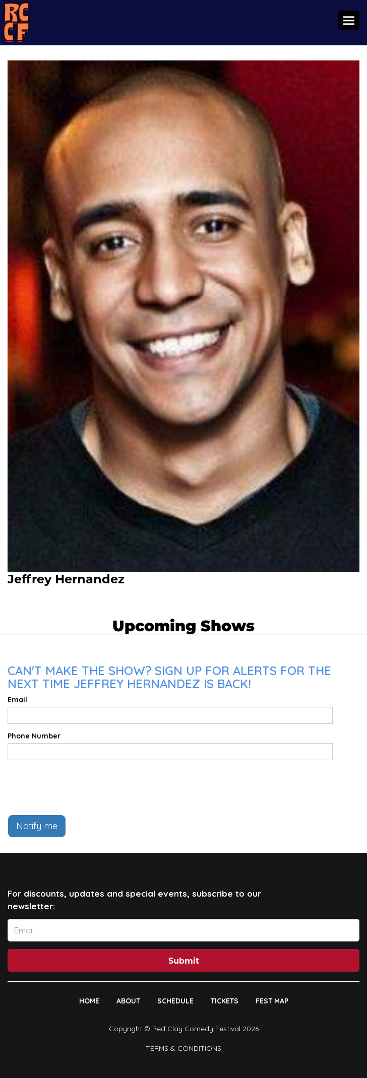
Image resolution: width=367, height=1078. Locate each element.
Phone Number (34, 735)
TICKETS (224, 1000)
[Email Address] (183, 930)
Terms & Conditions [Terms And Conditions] (183, 1048)
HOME (89, 1000)
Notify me (36, 826)
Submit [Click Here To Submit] (183, 961)
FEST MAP (272, 1000)
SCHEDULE (175, 1000)
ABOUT (128, 1000)
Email (17, 699)
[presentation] (84, 787)
